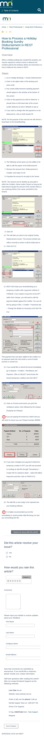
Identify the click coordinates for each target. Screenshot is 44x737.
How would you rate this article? (19, 569)
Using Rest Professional (34, 27)
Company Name (12, 644)
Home (4, 27)
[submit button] (11, 726)
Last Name (10, 633)
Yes (10, 553)
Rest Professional (15, 27)
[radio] (8, 581)
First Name (10, 622)
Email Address (11, 655)
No (10, 557)
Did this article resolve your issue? (21, 544)
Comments (8, 590)
